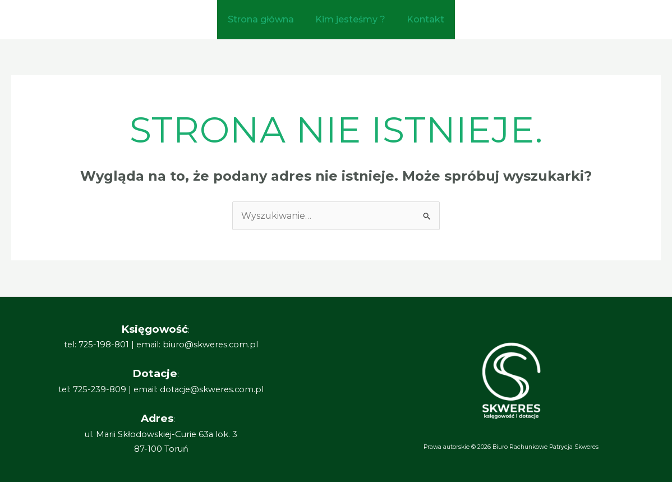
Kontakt (422, 19)
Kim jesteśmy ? (350, 19)
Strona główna (264, 19)
